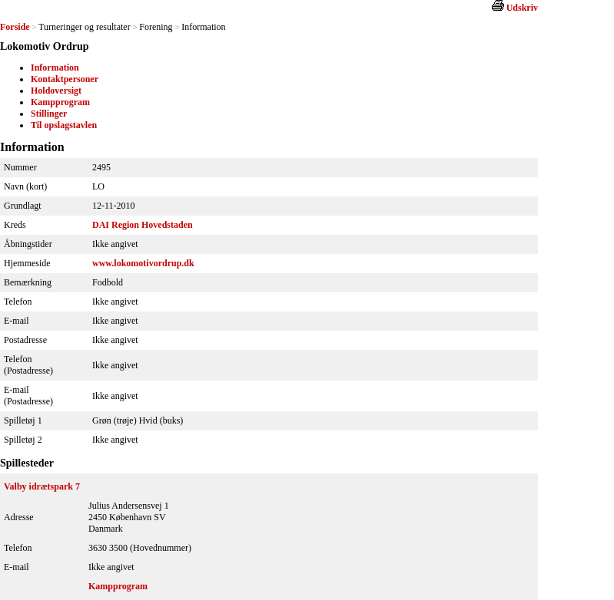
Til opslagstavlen (64, 125)
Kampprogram (60, 102)
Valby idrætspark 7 (42, 486)
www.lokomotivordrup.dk (143, 263)
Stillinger (49, 113)
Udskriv (522, 7)
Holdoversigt (56, 90)
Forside (15, 26)
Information (55, 67)
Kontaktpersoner (64, 79)
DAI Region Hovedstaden (142, 224)
